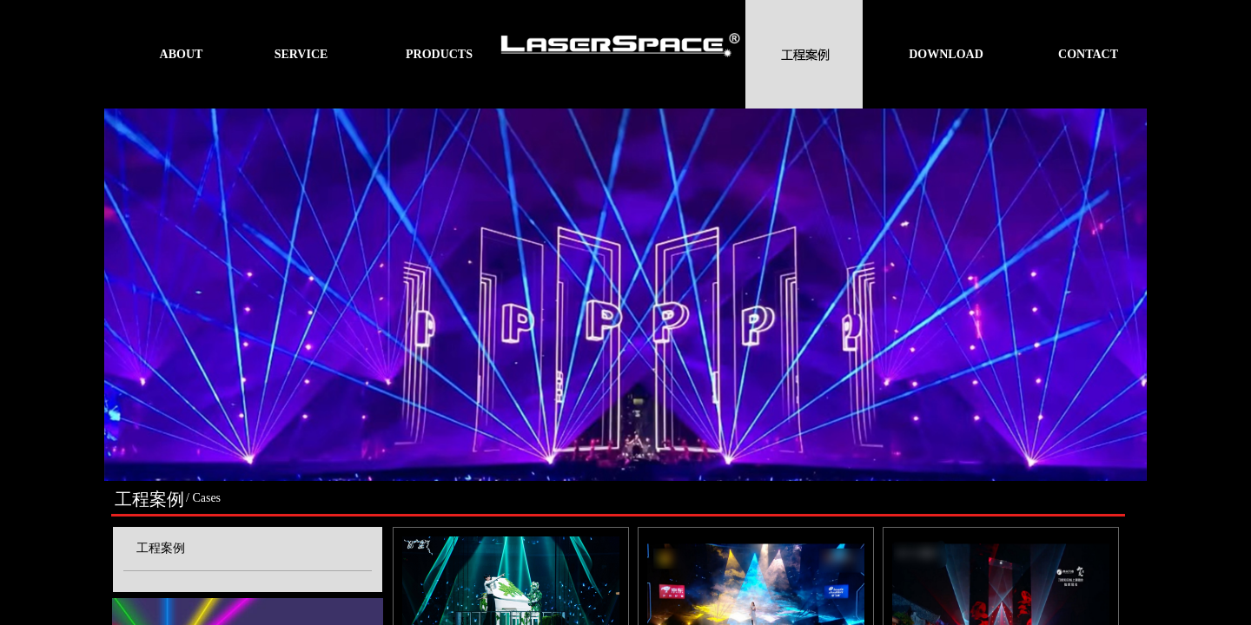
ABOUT (181, 54)
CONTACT (1088, 54)
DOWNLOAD (946, 54)
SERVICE (301, 54)
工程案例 (160, 548)
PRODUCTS (439, 54)
